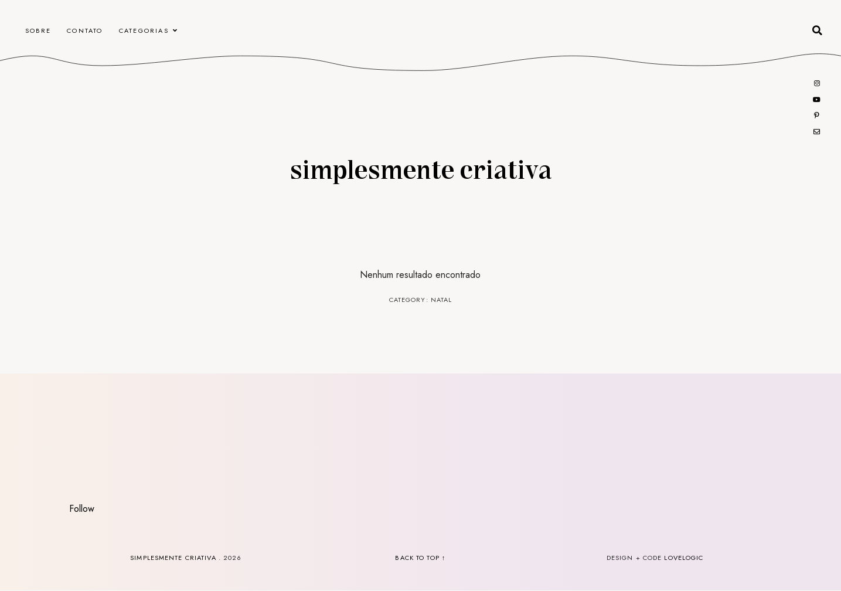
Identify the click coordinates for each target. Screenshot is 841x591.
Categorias (144, 30)
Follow (81, 508)
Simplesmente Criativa (421, 168)
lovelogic (683, 557)
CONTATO (85, 30)
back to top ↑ (420, 557)
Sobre (38, 30)
